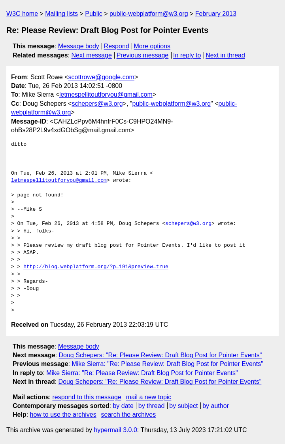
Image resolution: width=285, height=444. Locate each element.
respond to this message (86, 397)
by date (123, 405)
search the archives (128, 414)
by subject (183, 405)
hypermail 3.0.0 (115, 430)
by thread (151, 405)
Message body (78, 46)
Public (93, 13)
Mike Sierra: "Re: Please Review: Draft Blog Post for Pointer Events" (167, 363)
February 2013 (215, 13)
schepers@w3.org (97, 103)
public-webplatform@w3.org (148, 13)
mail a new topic (149, 397)
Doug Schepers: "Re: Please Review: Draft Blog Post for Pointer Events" (160, 355)
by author (215, 405)
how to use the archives (63, 414)
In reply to (187, 55)
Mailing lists (61, 13)
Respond (116, 46)
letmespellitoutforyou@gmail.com (106, 94)
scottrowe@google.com (101, 77)
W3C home (22, 13)
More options (152, 46)
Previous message (143, 55)
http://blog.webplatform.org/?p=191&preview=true (95, 267)
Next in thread (225, 55)
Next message (92, 55)
